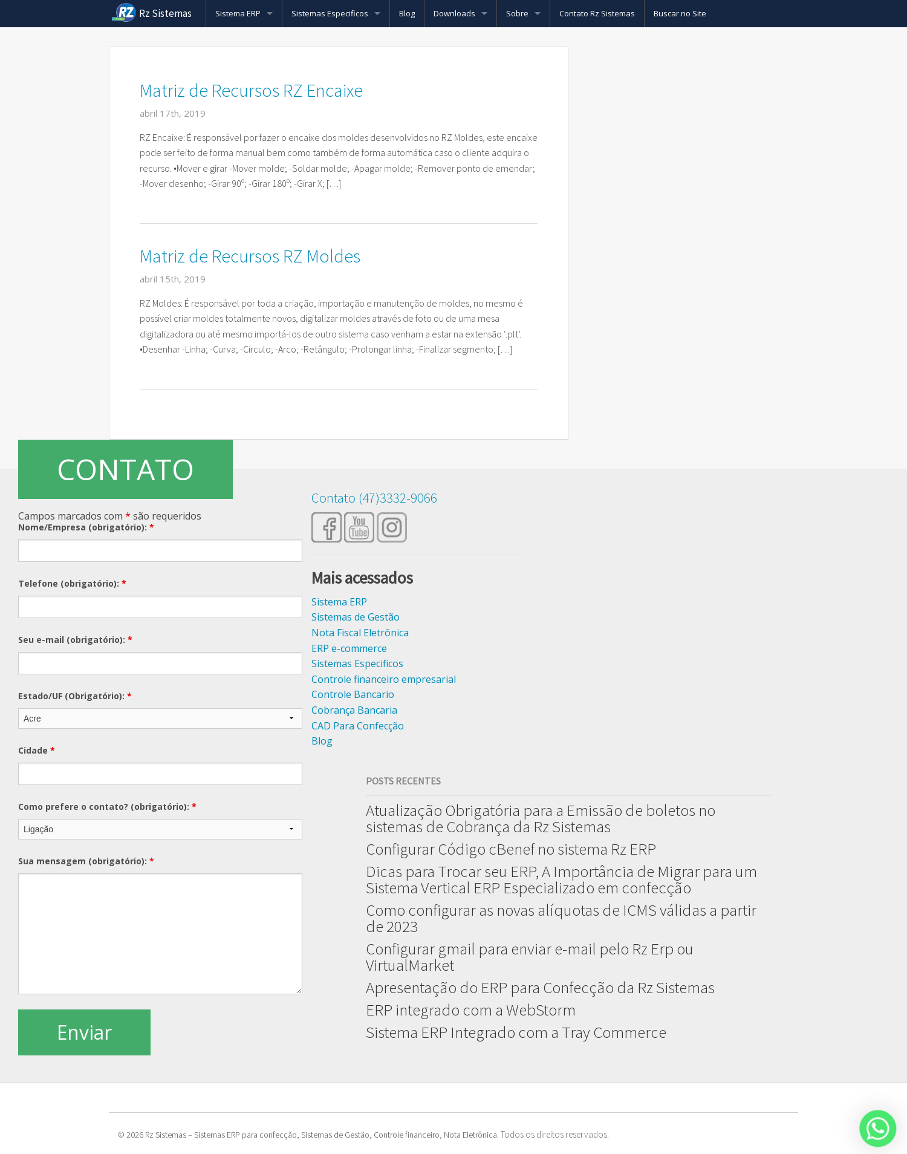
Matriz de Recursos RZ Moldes (250, 255)
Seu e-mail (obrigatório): (75, 639)
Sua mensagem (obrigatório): (86, 861)
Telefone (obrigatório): (72, 583)
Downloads (454, 13)
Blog (407, 13)
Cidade (36, 750)
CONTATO (125, 469)
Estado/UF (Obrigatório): (75, 696)
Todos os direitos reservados (554, 1134)
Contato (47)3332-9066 (374, 497)
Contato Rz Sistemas (597, 13)
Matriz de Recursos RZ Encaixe (251, 90)
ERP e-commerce (349, 648)
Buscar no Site (680, 13)
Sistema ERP (238, 13)
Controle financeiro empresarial (383, 679)
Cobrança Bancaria (354, 710)
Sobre (517, 13)
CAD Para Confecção (357, 725)
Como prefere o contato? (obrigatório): (107, 806)
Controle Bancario (352, 694)
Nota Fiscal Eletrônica (360, 632)
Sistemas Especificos (329, 13)
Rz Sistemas (165, 13)
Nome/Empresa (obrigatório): (86, 527)
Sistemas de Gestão (355, 617)
